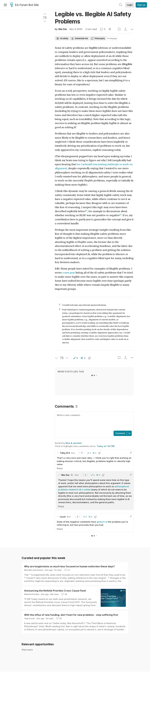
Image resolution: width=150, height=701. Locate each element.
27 (67, 570)
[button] (75, 358)
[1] (86, 211)
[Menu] (5, 4)
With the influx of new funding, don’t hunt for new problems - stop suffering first (71, 614)
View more (27, 649)
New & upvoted (74, 443)
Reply (60, 468)
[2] (120, 215)
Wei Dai (62, 29)
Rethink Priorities (31, 594)
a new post (68, 272)
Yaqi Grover (29, 618)
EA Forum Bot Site (24, 5)
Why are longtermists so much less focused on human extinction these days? (69, 566)
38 (64, 594)
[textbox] (94, 420)
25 (59, 618)
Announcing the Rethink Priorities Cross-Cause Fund (55, 590)
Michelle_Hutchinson (33, 570)
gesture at (102, 522)
